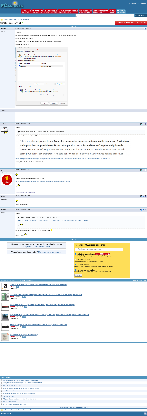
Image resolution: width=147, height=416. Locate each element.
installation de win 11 (9, 396)
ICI (28, 204)
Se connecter (142, 3)
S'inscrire (132, 3)
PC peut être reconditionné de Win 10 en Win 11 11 (19, 399)
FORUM (121, 11)
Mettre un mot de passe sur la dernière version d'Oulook (21, 388)
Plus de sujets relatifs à (73, 407)
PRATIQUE (37, 11)
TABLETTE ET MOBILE (68, 11)
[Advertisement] (73, 360)
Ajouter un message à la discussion (131, 23)
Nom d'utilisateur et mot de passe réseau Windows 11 (20, 380)
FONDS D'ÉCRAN (100, 11)
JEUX (113, 11)
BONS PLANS (85, 11)
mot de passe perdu (9, 402)
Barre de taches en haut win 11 (13, 385)
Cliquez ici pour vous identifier (36, 247)
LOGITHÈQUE (51, 11)
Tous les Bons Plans (139, 280)
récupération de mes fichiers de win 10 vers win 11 (19, 393)
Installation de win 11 (9, 391)
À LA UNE (26, 11)
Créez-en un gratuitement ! (50, 252)
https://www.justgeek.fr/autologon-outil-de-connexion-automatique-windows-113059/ (43, 181)
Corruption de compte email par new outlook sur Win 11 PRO (22, 383)
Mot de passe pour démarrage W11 (14, 404)
